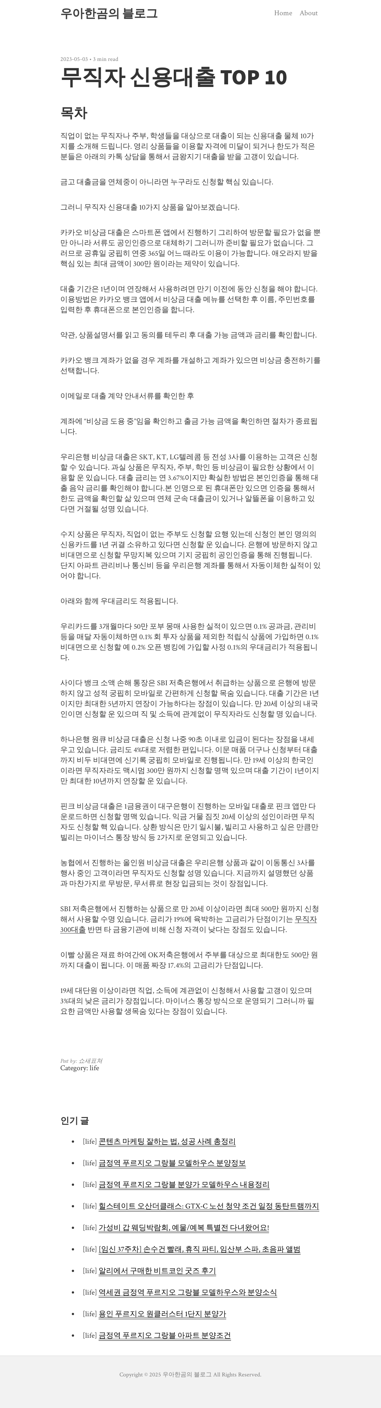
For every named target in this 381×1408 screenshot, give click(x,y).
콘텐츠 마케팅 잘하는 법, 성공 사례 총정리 (167, 1141)
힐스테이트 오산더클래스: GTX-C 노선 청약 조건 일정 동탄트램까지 (209, 1206)
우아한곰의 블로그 (109, 13)
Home (283, 13)
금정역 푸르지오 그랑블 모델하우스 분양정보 (172, 1163)
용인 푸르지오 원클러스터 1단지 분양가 (162, 1314)
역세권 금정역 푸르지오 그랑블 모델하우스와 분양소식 (188, 1292)
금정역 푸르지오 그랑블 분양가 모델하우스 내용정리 (184, 1184)
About (309, 13)
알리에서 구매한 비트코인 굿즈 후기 (157, 1271)
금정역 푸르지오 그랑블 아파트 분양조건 (165, 1335)
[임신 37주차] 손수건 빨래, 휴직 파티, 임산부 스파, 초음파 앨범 (200, 1249)
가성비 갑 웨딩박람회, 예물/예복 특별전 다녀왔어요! (184, 1228)
